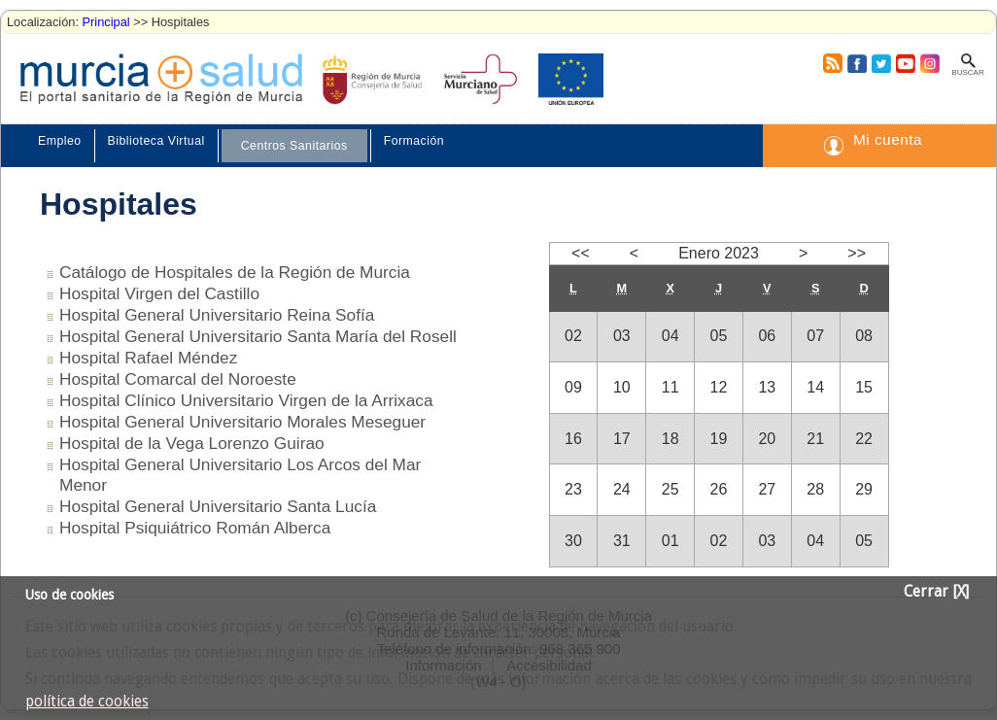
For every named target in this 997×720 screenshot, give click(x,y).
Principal (106, 22)
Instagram (929, 63)
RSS (832, 63)
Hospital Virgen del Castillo (159, 293)
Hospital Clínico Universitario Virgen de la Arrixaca (246, 400)
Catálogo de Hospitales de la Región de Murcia (234, 272)
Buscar (967, 72)
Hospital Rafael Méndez (148, 357)
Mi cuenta (887, 139)
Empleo (60, 141)
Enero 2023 (718, 253)
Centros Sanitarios (294, 146)
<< (580, 253)
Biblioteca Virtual (156, 141)
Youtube (904, 63)
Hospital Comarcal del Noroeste (177, 379)
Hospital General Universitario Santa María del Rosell (258, 336)
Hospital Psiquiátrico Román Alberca (194, 527)
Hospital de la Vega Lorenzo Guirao (192, 443)
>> (856, 253)
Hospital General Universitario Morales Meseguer (242, 421)
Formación (414, 141)
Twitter (881, 63)
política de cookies (87, 701)
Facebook (854, 63)
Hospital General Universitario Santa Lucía (217, 506)
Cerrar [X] (936, 591)
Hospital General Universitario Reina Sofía (216, 315)
